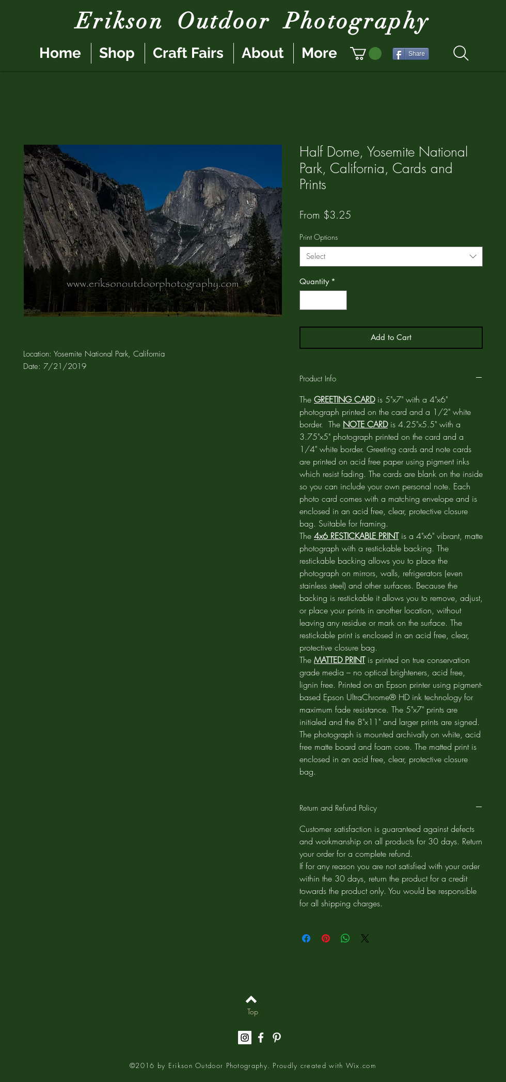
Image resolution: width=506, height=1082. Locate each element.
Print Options (318, 237)
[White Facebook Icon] (260, 1037)
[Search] (461, 53)
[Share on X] (365, 938)
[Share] (410, 54)
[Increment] (339, 300)
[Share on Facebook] (306, 938)
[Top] (252, 1012)
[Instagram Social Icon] (244, 1037)
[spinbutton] (323, 300)
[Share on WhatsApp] (345, 938)
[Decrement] (308, 300)
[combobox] (391, 256)
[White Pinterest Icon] (276, 1037)
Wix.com (361, 1065)
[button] (366, 53)
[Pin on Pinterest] (326, 938)
